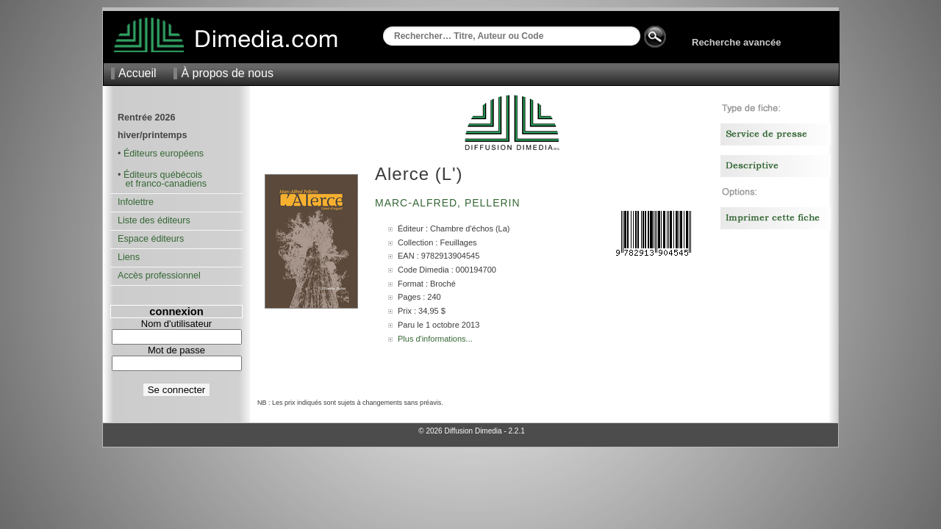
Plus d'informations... (435, 338)
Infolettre (136, 202)
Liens (129, 257)
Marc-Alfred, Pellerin (449, 203)
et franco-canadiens (162, 184)
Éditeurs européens (164, 153)
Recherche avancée (736, 42)
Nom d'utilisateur (176, 323)
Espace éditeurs (151, 239)
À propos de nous (227, 73)
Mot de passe (176, 350)
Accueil (137, 73)
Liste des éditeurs (154, 220)
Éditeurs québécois (163, 175)
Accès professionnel (159, 275)
